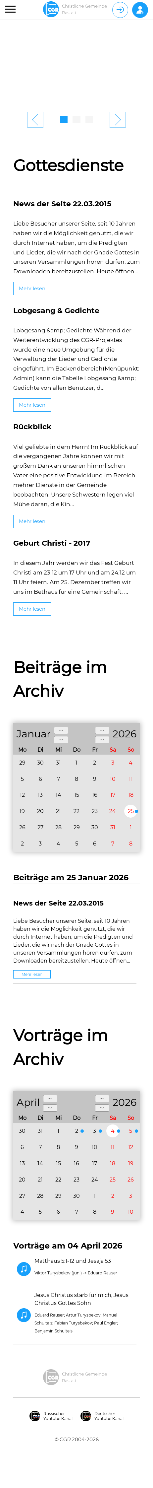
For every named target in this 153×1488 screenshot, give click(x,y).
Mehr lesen (32, 288)
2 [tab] (76, 119)
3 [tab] (89, 119)
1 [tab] (64, 119)
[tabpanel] (76, 63)
